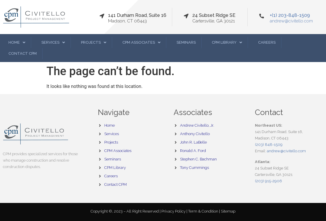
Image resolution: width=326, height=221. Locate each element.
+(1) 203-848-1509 (290, 15)
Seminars (186, 42)
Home (16, 42)
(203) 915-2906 (268, 181)
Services (53, 42)
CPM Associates (141, 42)
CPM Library (227, 42)
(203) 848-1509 (269, 144)
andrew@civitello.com (291, 21)
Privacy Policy (173, 211)
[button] (17, 42)
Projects (93, 42)
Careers (267, 42)
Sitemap (228, 211)
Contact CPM (22, 53)
